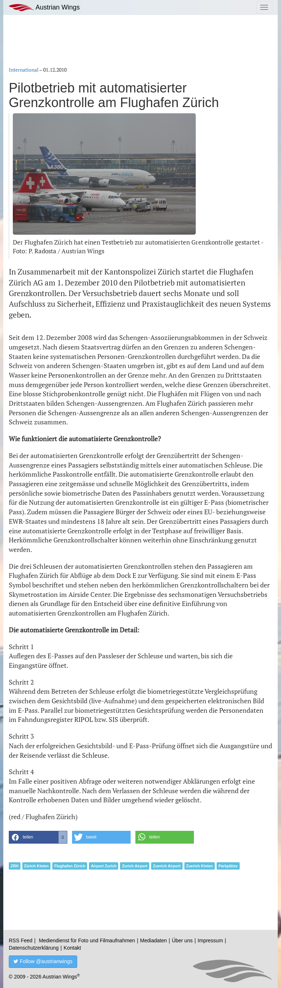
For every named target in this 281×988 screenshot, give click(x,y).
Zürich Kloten (36, 866)
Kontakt (72, 948)
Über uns (182, 940)
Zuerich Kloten (199, 866)
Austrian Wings (44, 7)
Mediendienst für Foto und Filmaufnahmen (87, 940)
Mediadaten (153, 940)
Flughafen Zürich (69, 866)
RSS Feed (21, 940)
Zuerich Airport (166, 866)
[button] (38, 837)
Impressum (210, 940)
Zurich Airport (134, 866)
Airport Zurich (103, 866)
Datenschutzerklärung (34, 948)
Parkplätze (228, 866)
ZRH (15, 866)
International (23, 69)
